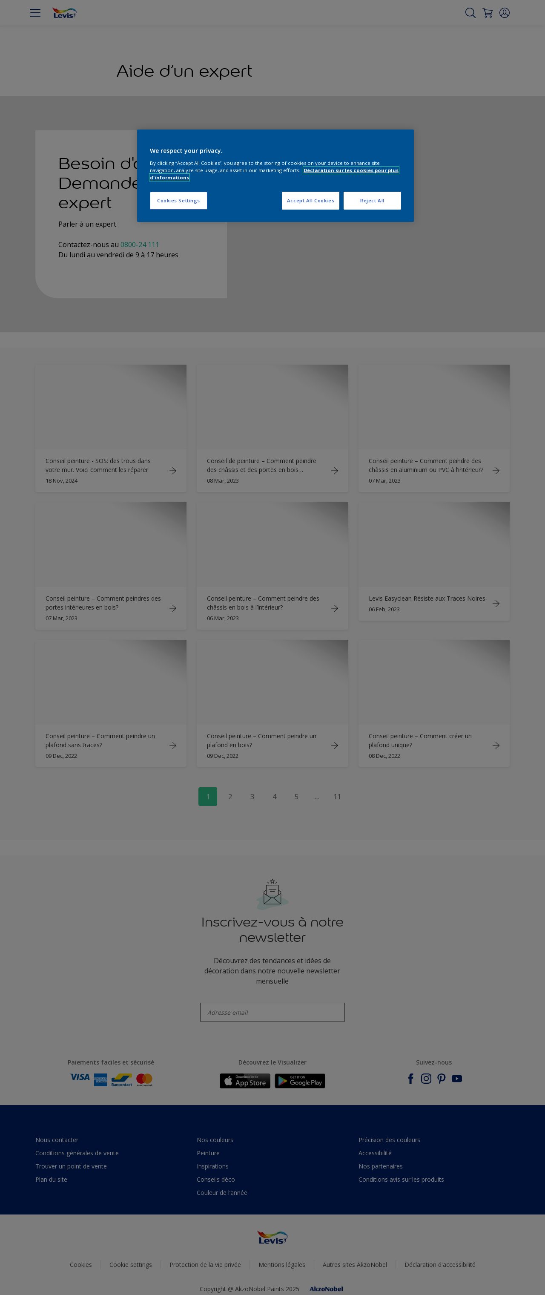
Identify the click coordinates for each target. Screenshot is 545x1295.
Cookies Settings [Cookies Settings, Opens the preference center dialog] (178, 200)
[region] (275, 176)
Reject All (372, 200)
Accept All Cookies (310, 200)
